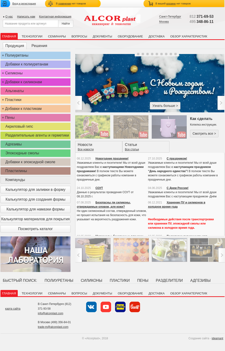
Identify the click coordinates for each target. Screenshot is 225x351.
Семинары (57, 36)
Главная (9, 36)
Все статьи (132, 149)
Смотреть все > (204, 133)
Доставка (156, 36)
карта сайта (12, 308)
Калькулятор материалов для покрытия (35, 219)
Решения (39, 46)
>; (220, 103)
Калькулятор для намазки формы (36, 209)
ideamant (217, 338)
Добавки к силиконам (23, 82)
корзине (171, 3)
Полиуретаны (16, 55)
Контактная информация (55, 16)
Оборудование (130, 36)
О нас (9, 16)
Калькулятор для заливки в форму (35, 190)
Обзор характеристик (188, 36)
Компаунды (15, 180)
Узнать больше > (165, 106)
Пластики (13, 100)
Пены (10, 117)
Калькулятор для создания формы (35, 199)
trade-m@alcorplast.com (53, 327)
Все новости (86, 149)
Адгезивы (13, 144)
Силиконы (14, 73)
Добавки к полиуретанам (26, 64)
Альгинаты (14, 91)
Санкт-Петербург (170, 16)
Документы (102, 36)
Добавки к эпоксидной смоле (30, 162)
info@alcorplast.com (50, 313)
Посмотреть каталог (35, 229)
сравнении (64, 3)
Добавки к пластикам (23, 109)
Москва (164, 21)
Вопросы (79, 36)
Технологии (32, 36)
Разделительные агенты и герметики (37, 135)
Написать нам (26, 16)
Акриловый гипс (19, 126)
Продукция (14, 46)
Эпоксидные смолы (22, 153)
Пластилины (16, 171)
